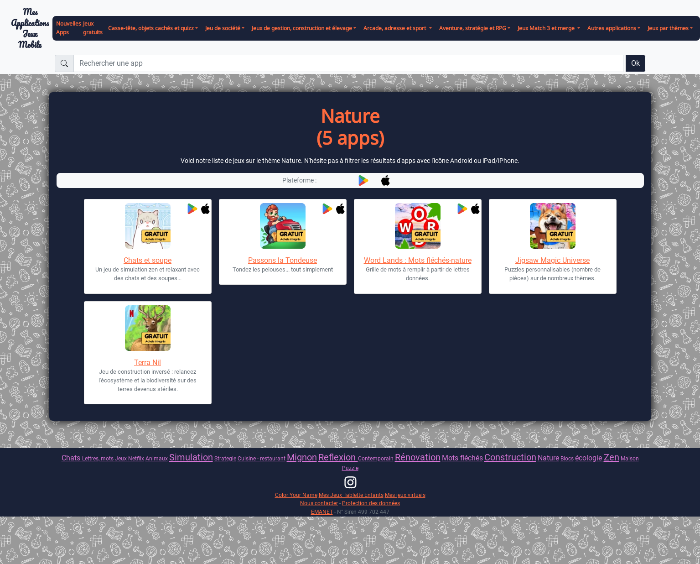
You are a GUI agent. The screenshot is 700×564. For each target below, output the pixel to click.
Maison (630, 458)
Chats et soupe (147, 260)
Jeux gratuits (93, 28)
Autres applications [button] (611, 28)
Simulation (191, 457)
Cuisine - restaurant (261, 458)
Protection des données (371, 503)
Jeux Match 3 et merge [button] (547, 28)
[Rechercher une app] (348, 63)
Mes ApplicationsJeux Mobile (30, 28)
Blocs (567, 458)
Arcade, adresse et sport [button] (395, 28)
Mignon (302, 457)
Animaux (156, 458)
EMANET (322, 511)
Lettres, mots (98, 458)
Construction (510, 457)
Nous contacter (319, 503)
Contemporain (376, 458)
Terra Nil (147, 362)
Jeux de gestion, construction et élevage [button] (302, 28)
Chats (72, 458)
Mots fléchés (462, 458)
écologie (589, 458)
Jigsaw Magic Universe (552, 260)
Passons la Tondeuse (282, 260)
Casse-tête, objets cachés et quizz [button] (151, 28)
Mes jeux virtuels (405, 494)
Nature (548, 458)
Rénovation (418, 457)
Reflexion (338, 457)
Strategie (225, 458)
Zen (611, 457)
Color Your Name (296, 494)
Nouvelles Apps (68, 28)
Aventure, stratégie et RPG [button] (472, 28)
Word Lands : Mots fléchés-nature (418, 260)
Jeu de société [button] (222, 28)
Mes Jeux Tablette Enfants (351, 494)
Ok (635, 63)
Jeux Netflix (129, 458)
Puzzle (350, 468)
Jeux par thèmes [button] (668, 28)
